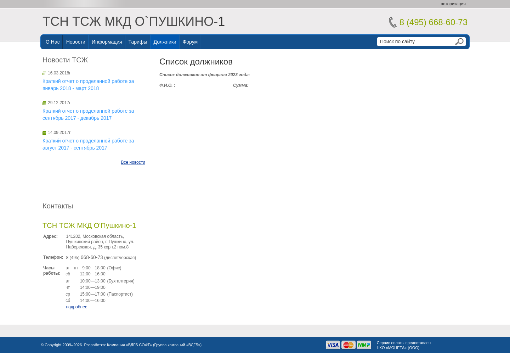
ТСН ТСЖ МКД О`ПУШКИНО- (130, 21)
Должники (165, 42)
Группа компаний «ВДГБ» (177, 345)
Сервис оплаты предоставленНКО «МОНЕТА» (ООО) (404, 345)
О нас (53, 42)
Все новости (133, 162)
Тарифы (138, 42)
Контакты (57, 206)
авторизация (453, 4)
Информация (107, 42)
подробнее (76, 306)
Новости (75, 42)
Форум (190, 42)
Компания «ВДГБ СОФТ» (129, 345)
